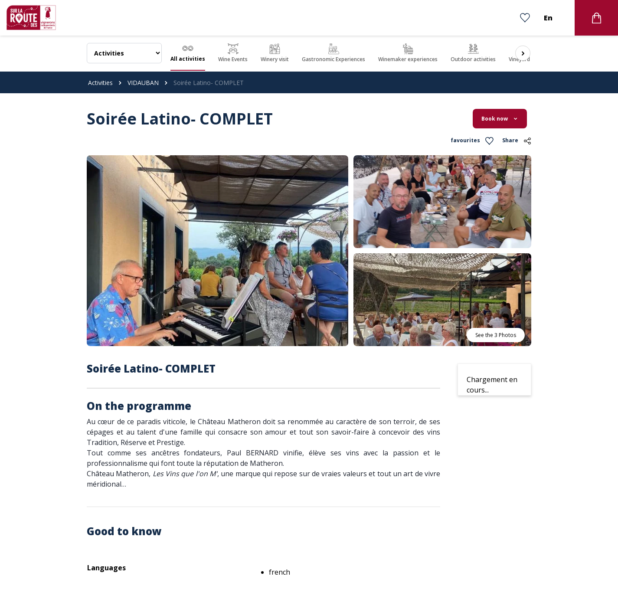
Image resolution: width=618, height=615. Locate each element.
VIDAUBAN (143, 83)
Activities (100, 83)
